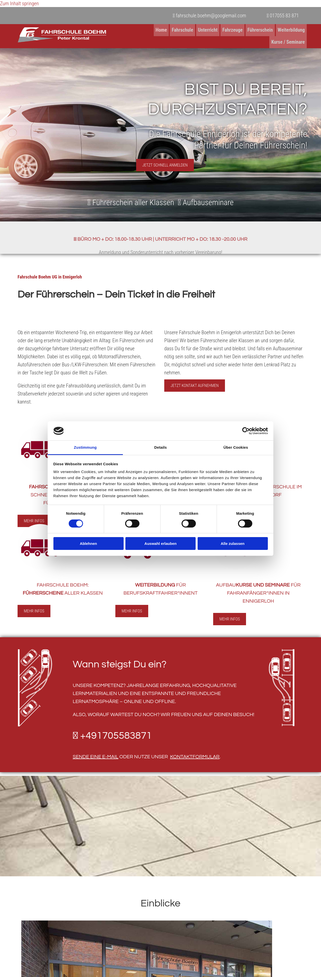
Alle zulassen (233, 543)
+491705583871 (116, 733)
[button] (165, 162)
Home (127, 30)
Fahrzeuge (196, 30)
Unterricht (172, 30)
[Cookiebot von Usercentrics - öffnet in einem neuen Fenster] (246, 431)
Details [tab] (160, 447)
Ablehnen (88, 543)
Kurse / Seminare (288, 30)
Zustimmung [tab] (85, 447)
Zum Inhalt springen (19, 4)
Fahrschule (147, 30)
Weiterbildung (253, 30)
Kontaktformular (194, 754)
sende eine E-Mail (95, 754)
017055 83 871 (283, 16)
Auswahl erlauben (160, 543)
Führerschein (223, 30)
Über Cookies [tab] (235, 447)
